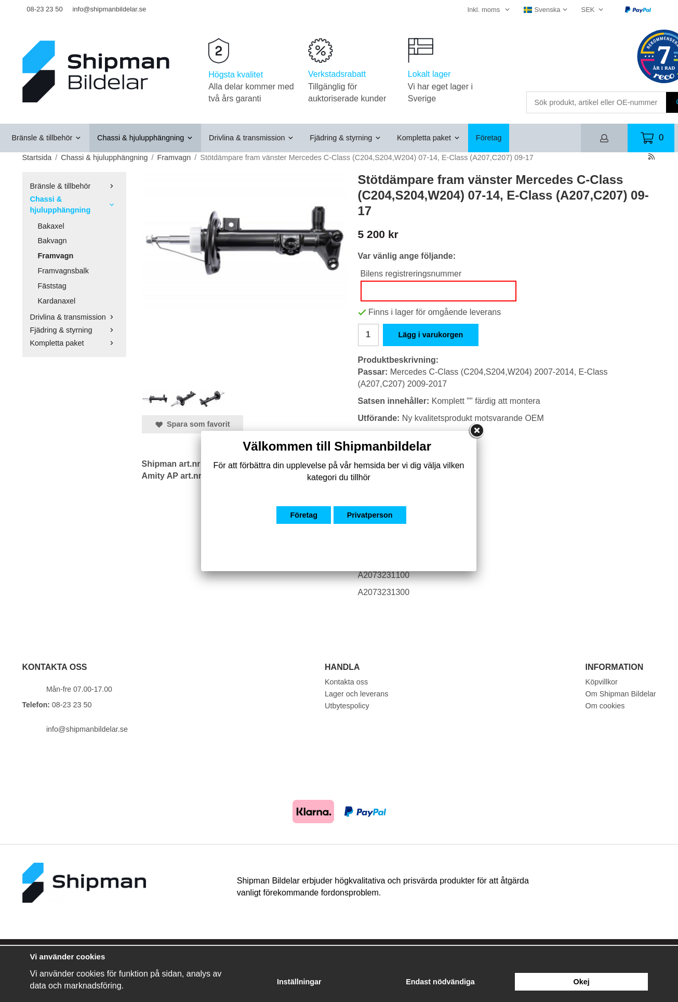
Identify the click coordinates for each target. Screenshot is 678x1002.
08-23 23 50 (44, 9)
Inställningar (299, 982)
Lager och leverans (356, 694)
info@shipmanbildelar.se (109, 9)
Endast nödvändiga (440, 982)
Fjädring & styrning (345, 138)
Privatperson (370, 515)
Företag (489, 138)
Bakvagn (52, 240)
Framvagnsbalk (63, 271)
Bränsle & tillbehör (47, 138)
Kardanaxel (57, 301)
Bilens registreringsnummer (411, 273)
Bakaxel (51, 226)
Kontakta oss (346, 682)
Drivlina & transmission (251, 138)
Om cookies (605, 706)
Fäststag (52, 286)
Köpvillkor (602, 682)
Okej (582, 982)
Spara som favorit (192, 424)
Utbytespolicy (347, 706)
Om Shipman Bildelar (621, 694)
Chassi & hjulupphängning (145, 138)
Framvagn (56, 256)
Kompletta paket (428, 138)
